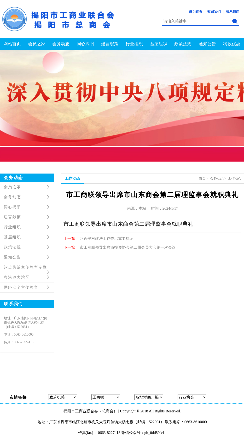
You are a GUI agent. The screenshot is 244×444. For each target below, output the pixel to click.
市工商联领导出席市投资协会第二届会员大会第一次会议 (128, 247)
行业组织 (134, 43)
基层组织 (158, 43)
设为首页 (195, 11)
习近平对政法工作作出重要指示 (107, 238)
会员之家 (36, 43)
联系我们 (232, 11)
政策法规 (183, 43)
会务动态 (61, 43)
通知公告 (207, 43)
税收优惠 (231, 43)
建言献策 (109, 43)
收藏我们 (214, 11)
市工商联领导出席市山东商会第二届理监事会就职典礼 (128, 223)
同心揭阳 (85, 43)
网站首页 (12, 43)
